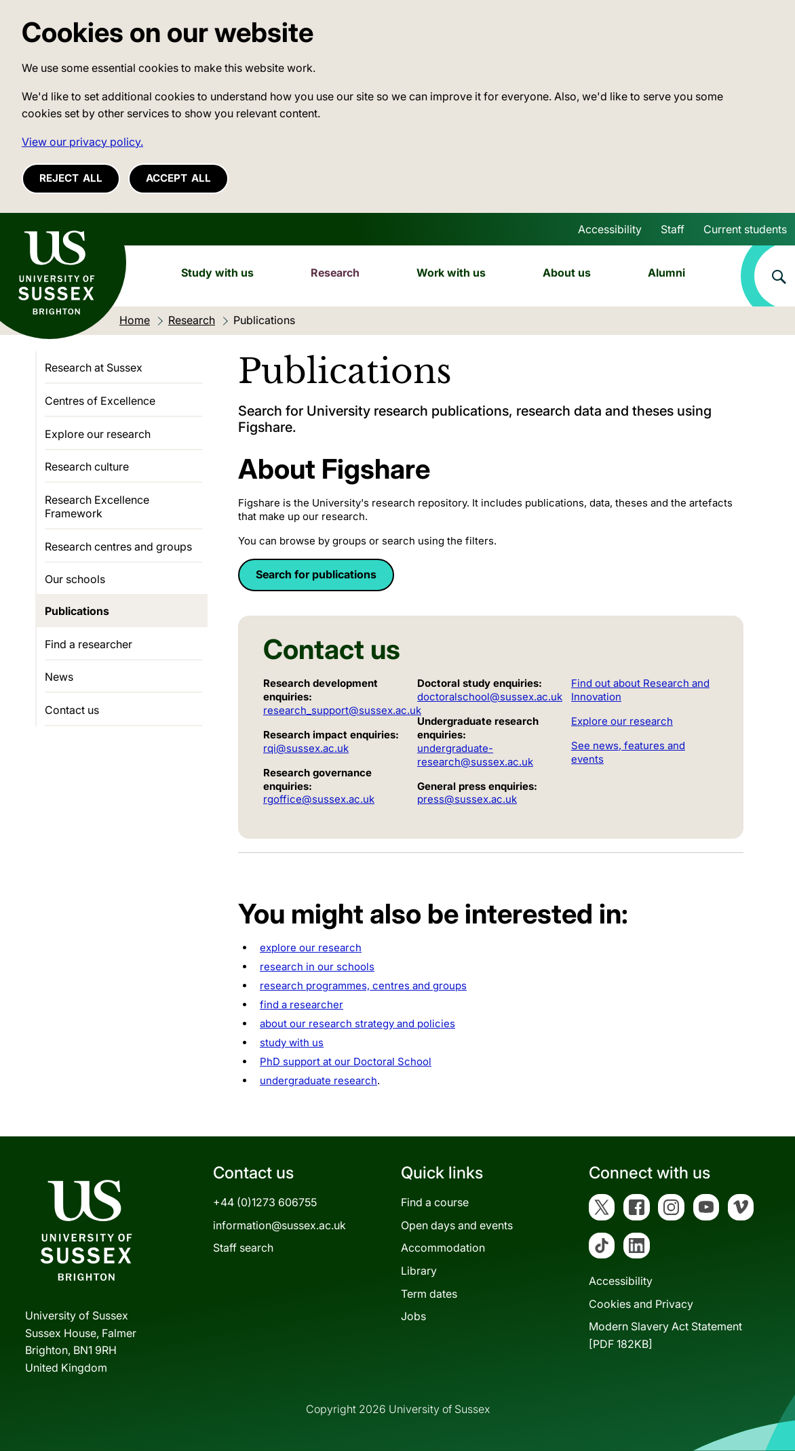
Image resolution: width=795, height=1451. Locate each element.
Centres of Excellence (100, 401)
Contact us (72, 710)
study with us (292, 1042)
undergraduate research (318, 1080)
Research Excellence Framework (97, 506)
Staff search (243, 1247)
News (59, 676)
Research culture (87, 466)
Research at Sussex (93, 367)
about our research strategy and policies (357, 1023)
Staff (672, 229)
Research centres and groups (118, 546)
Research (335, 272)
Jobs (413, 1316)
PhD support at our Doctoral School (345, 1061)
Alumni (666, 272)
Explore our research (622, 721)
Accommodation (443, 1247)
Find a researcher (88, 644)
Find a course (435, 1202)
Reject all (70, 178)
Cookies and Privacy (641, 1304)
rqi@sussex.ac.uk (306, 748)
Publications (77, 611)
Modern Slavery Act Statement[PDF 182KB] (665, 1335)
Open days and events (457, 1225)
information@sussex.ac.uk (279, 1225)
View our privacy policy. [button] (82, 141)
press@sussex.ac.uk (467, 799)
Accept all (178, 178)
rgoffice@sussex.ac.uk (318, 799)
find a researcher (301, 1004)
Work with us (451, 272)
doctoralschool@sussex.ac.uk (489, 696)
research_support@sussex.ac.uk (342, 710)
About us (567, 272)
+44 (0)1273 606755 (265, 1202)
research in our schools (317, 966)
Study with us (217, 272)
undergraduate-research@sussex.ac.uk (475, 755)
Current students (745, 229)
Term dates (429, 1293)
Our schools (75, 579)
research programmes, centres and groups (363, 985)
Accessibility (610, 229)
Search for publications (316, 574)
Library (419, 1270)
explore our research (311, 947)
